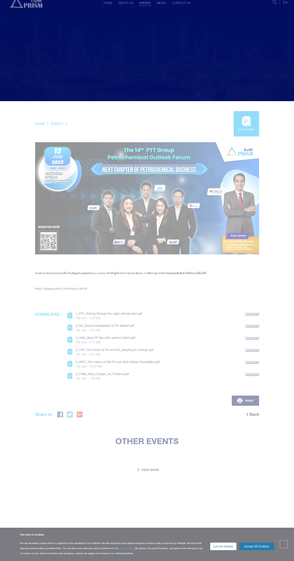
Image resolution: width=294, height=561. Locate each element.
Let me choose (223, 546)
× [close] (284, 544)
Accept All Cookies (256, 546)
